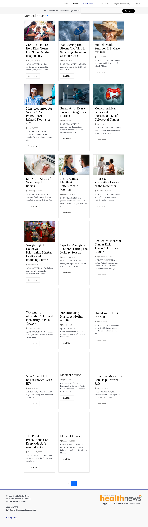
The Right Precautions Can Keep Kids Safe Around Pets (37, 441)
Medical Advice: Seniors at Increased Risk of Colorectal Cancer (107, 114)
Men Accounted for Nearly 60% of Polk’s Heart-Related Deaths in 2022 (39, 116)
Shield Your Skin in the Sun (107, 315)
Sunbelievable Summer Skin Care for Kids (107, 48)
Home (69, 4)
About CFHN (106, 3)
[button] (96, 3)
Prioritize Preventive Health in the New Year (107, 182)
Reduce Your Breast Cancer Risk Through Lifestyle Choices (108, 246)
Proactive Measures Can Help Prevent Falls (108, 379)
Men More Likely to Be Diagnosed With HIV (39, 379)
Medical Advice (70, 375)
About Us (78, 4)
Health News (91, 3)
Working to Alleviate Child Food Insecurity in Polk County (39, 318)
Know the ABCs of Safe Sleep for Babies (38, 182)
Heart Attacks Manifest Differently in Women (69, 184)
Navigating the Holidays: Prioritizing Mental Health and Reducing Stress (39, 252)
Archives (138, 3)
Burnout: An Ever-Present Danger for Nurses (73, 112)
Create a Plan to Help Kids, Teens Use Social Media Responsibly (37, 50)
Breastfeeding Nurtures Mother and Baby (72, 316)
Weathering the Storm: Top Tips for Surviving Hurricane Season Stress (73, 50)
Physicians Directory (123, 4)
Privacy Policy (12, 517)
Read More (32, 76)
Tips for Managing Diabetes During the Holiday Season (74, 248)
